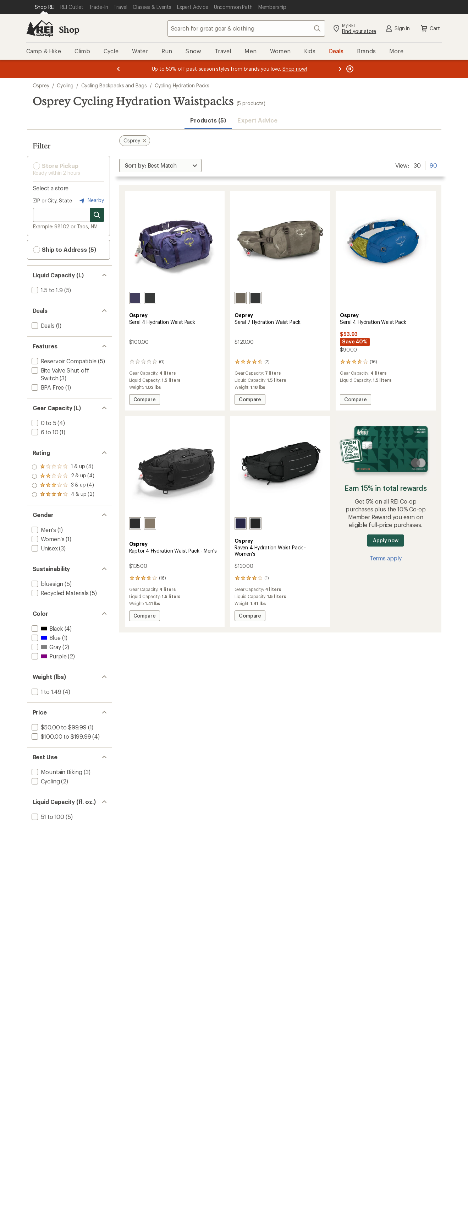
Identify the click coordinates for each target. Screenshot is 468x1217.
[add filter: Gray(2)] (45, 646)
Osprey (41, 85)
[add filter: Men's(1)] (43, 529)
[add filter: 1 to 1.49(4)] (46, 691)
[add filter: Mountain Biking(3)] (56, 771)
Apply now (385, 540)
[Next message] (340, 69)
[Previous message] (118, 69)
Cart (430, 28)
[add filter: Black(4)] (46, 628)
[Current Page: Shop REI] (45, 7)
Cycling (65, 85)
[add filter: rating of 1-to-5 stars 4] (63, 494)
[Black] (150, 298)
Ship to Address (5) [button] (64, 249)
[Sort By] (160, 165)
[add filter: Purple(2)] (48, 656)
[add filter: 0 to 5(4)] (43, 422)
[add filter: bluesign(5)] (47, 583)
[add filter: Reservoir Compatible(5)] (63, 361)
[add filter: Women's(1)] (47, 539)
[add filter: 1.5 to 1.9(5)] (46, 290)
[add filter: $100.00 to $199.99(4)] (60, 736)
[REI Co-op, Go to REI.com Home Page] (39, 28)
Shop (69, 29)
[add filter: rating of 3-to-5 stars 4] (63, 476)
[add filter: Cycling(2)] (45, 781)
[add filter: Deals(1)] (42, 325)
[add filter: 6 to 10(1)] (44, 432)
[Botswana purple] (135, 298)
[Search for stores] (97, 215)
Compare (145, 400)
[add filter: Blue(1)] (45, 637)
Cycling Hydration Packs (182, 85)
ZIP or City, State (52, 200)
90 (433, 165)
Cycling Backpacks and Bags (114, 85)
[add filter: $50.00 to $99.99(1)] (58, 727)
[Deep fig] (241, 523)
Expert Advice (257, 120)
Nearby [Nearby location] (91, 200)
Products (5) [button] (208, 120)
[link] (174, 242)
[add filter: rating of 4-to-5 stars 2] (63, 467)
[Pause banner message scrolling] (349, 69)
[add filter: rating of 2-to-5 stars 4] (63, 485)
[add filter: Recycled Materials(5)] (59, 593)
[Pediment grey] (241, 298)
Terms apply (386, 558)
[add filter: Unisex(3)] (44, 548)
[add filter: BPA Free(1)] (47, 387)
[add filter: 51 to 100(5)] (47, 816)
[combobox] (246, 28)
